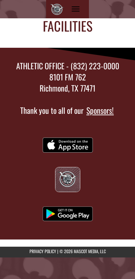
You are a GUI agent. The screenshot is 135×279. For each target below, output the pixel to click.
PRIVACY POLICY (43, 251)
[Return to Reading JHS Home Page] (57, 9)
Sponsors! (100, 110)
